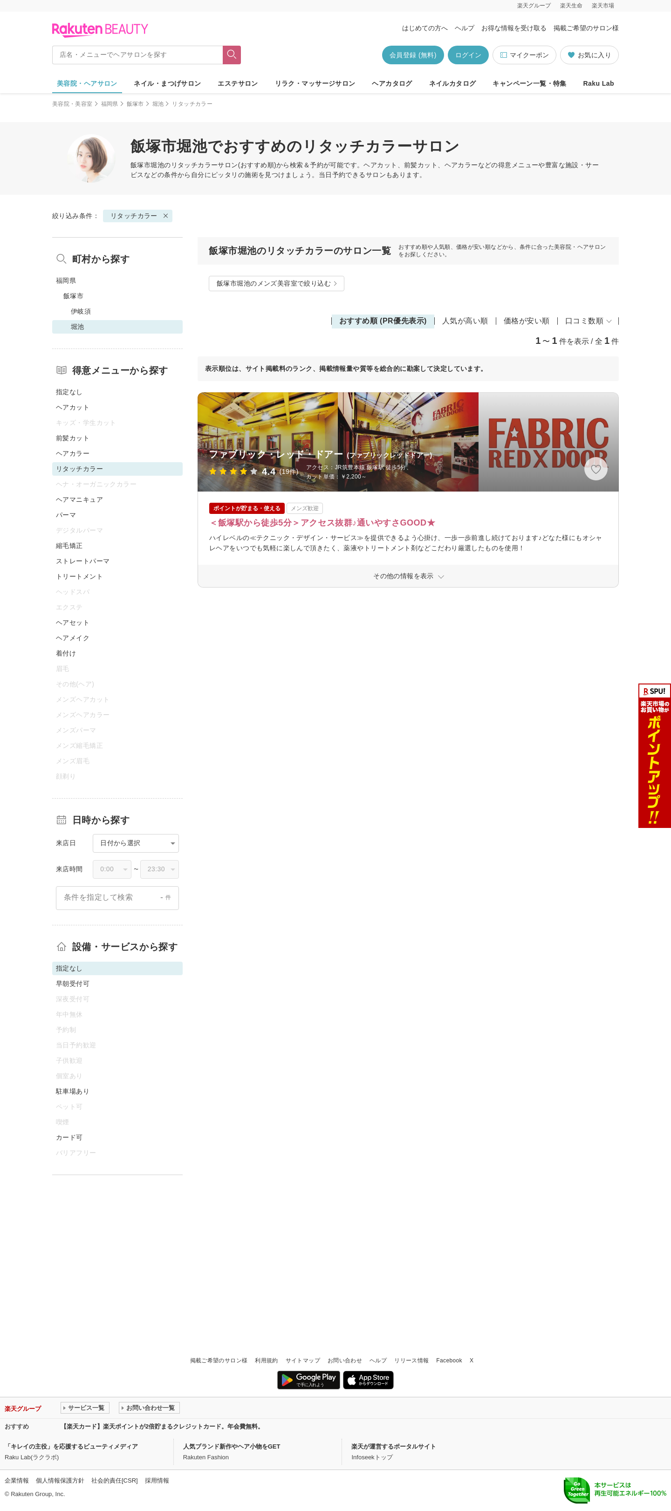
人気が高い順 (465, 321)
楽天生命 (571, 5)
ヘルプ (464, 28)
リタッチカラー (194, 165)
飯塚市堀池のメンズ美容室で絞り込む (274, 283)
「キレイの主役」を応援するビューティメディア (71, 1446)
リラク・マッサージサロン (315, 83)
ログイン (468, 55)
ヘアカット (72, 407)
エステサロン (238, 83)
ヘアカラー (72, 453)
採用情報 (157, 1480)
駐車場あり (72, 1091)
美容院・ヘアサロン (87, 83)
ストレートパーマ (83, 561)
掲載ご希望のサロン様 (586, 28)
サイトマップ (303, 1360)
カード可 (69, 1137)
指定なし (69, 392)
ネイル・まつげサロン (167, 83)
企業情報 (17, 1480)
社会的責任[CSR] (114, 1480)
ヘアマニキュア (79, 499)
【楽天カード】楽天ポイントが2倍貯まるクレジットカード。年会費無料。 (162, 1426)
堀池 (158, 104)
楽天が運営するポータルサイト (393, 1446)
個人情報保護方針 (60, 1480)
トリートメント (79, 576)
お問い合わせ (345, 1360)
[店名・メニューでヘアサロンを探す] (137, 55)
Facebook (449, 1360)
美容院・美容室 (72, 104)
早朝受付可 (72, 983)
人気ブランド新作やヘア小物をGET (232, 1446)
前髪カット (72, 438)
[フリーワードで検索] (232, 55)
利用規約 (266, 1360)
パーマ (66, 515)
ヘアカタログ (392, 83)
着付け (66, 653)
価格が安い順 (527, 321)
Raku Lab (598, 83)
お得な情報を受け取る (514, 28)
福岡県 (109, 104)
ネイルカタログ (452, 83)
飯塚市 (135, 104)
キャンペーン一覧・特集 (530, 83)
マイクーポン (524, 55)
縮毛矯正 (69, 545)
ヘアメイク (72, 638)
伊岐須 (81, 311)
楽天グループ (534, 5)
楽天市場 (603, 5)
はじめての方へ (425, 28)
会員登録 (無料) (413, 55)
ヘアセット (72, 622)
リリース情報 (411, 1360)
